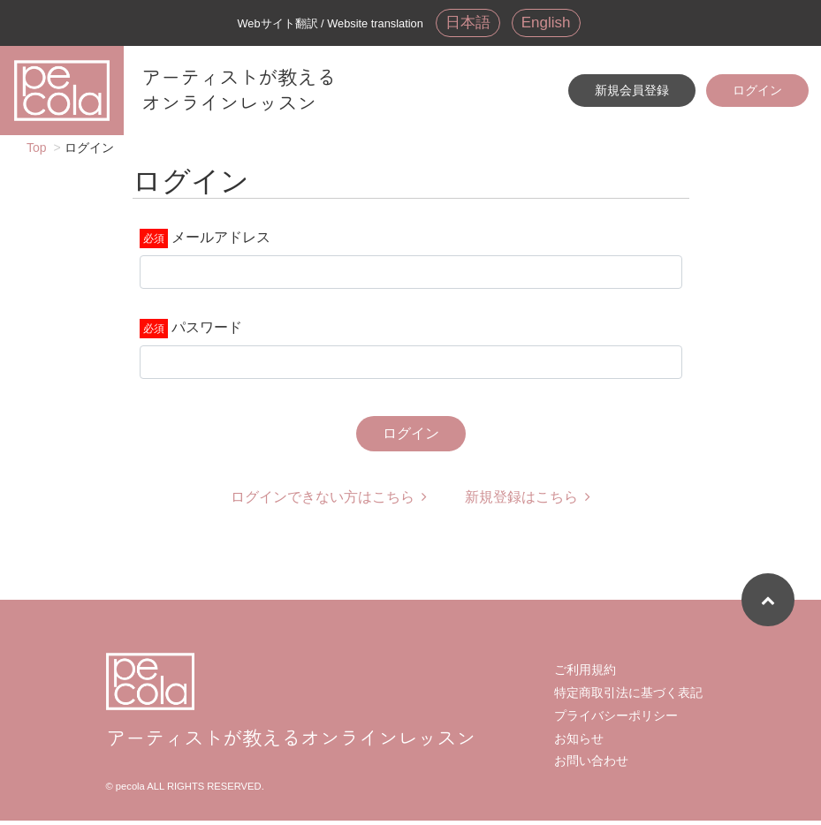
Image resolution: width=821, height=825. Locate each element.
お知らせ (579, 743)
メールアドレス (220, 241)
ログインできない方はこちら (329, 501)
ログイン (757, 91)
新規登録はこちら (527, 501)
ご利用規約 (585, 674)
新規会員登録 (632, 91)
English (547, 23)
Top (37, 152)
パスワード (206, 331)
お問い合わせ (591, 765)
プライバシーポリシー (616, 720)
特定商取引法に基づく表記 (628, 697)
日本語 (467, 23)
